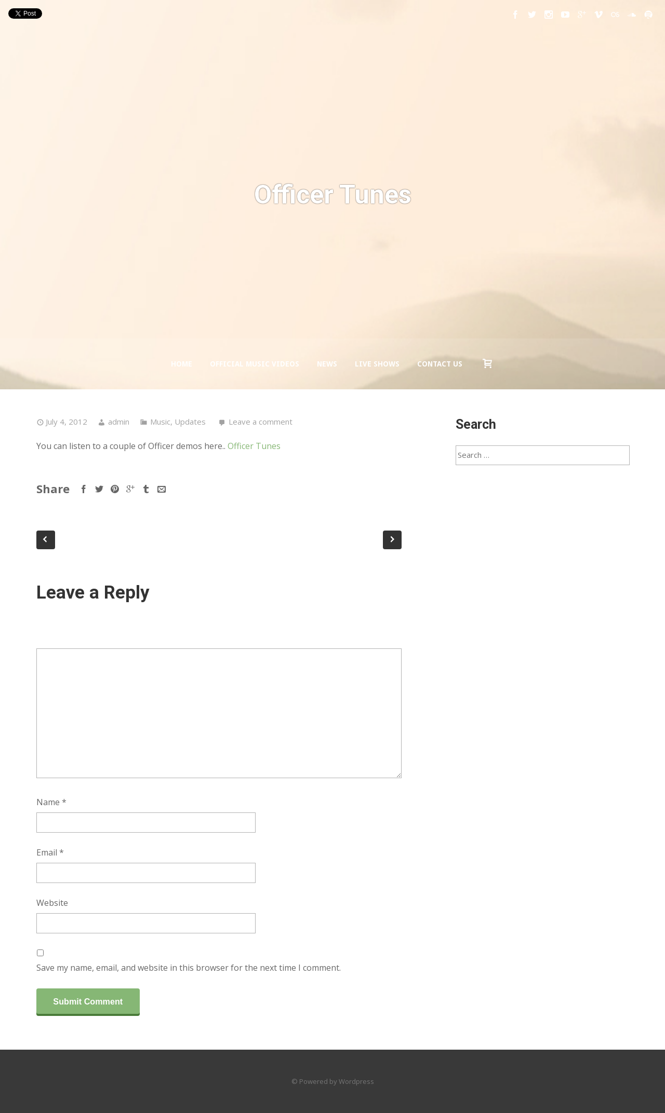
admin (118, 421)
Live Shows (377, 364)
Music (160, 421)
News (327, 364)
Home (181, 364)
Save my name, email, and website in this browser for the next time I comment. (188, 967)
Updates (190, 421)
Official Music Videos (254, 364)
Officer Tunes (254, 446)
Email (50, 852)
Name (51, 802)
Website (52, 902)
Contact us (439, 364)
